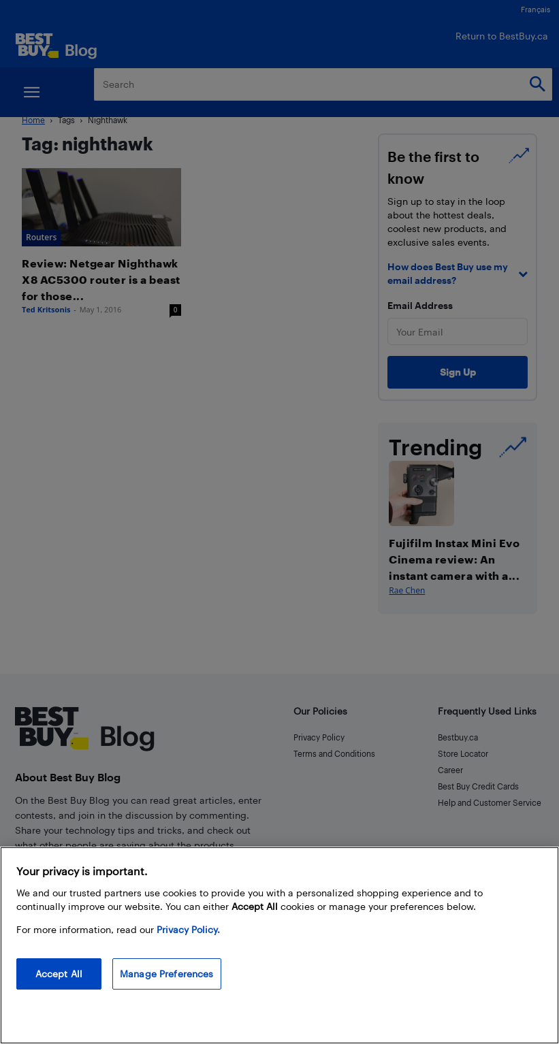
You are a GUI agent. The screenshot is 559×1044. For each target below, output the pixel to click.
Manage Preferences (167, 973)
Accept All (58, 973)
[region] (279, 945)
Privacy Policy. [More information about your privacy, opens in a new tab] (188, 929)
